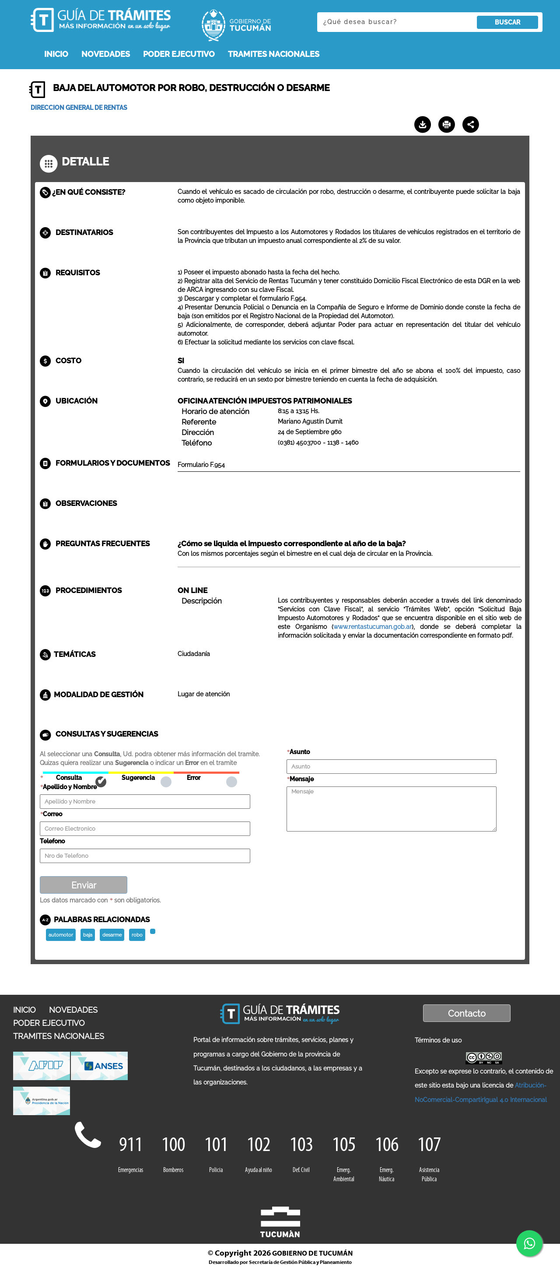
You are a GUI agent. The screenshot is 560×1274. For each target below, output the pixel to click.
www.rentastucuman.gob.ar (372, 626)
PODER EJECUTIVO (179, 54)
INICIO (56, 54)
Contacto (467, 1013)
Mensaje (302, 779)
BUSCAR (507, 22)
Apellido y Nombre (70, 786)
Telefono (52, 841)
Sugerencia (141, 773)
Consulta (75, 773)
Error (206, 773)
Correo (52, 814)
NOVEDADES (105, 54)
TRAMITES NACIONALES (273, 54)
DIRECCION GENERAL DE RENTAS (79, 107)
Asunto (300, 751)
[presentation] (353, 849)
